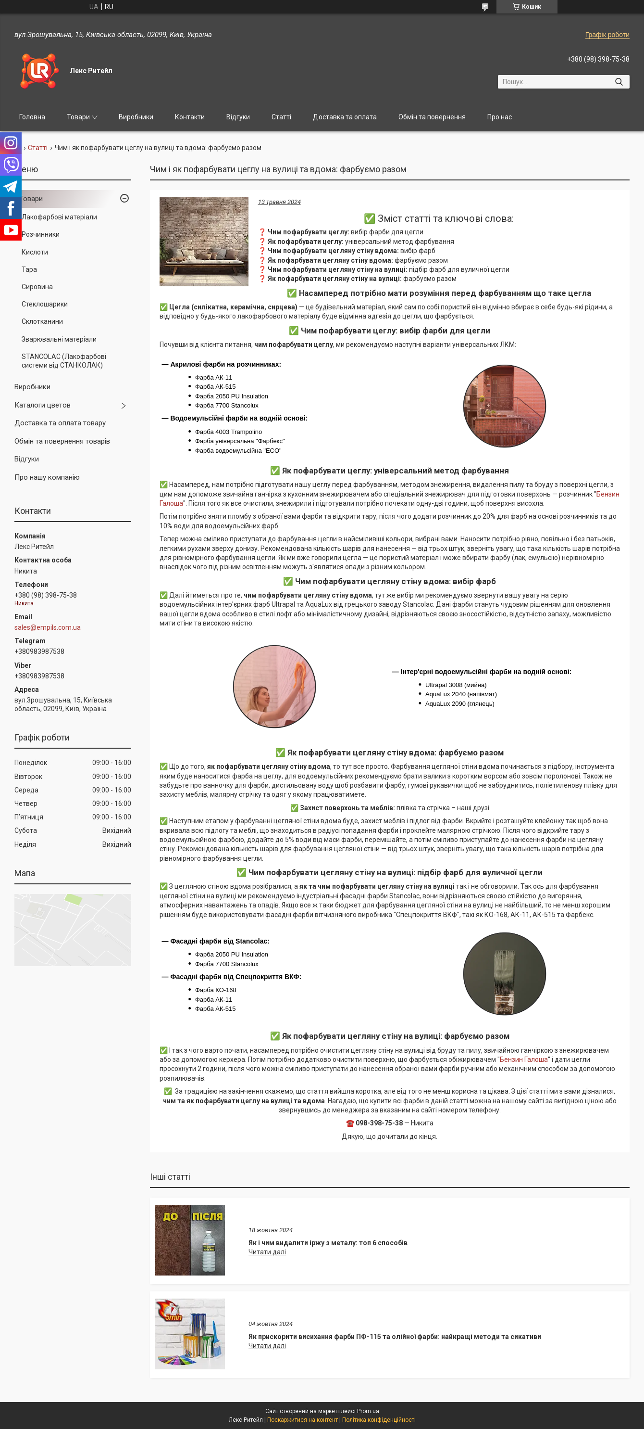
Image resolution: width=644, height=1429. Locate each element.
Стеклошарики (45, 304)
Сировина (37, 287)
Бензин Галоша (524, 1059)
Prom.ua (368, 1411)
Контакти (190, 117)
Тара (29, 269)
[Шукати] (619, 82)
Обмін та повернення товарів (62, 441)
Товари (78, 117)
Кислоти (35, 252)
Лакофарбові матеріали (59, 217)
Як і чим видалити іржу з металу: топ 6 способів (328, 1243)
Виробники (136, 117)
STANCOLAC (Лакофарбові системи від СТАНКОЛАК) (64, 361)
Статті (281, 117)
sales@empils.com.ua (47, 627)
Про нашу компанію (47, 477)
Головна (32, 117)
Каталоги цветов (42, 405)
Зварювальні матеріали (59, 339)
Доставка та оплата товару (60, 423)
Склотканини (42, 321)
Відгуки (238, 117)
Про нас (499, 117)
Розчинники (41, 234)
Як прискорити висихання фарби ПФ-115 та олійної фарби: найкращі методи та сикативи (394, 1336)
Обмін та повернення (432, 117)
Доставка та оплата (345, 117)
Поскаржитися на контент (302, 1419)
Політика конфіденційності (379, 1419)
